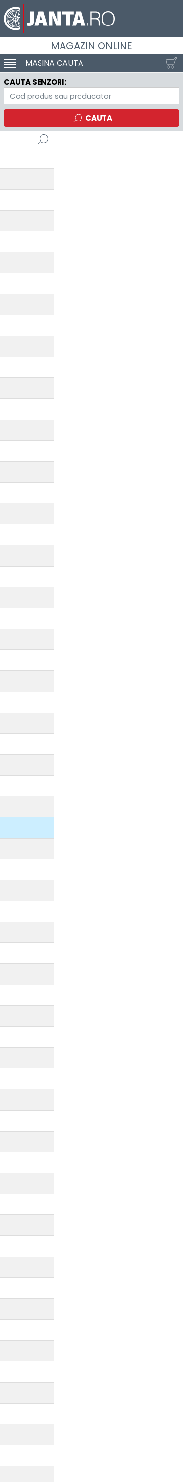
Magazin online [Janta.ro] (91, 45)
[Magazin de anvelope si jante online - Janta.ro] (91, 18)
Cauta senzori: (35, 82)
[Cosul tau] (169, 63)
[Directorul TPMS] (91, 95)
